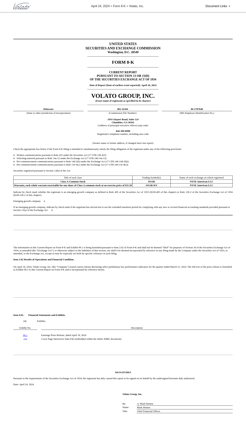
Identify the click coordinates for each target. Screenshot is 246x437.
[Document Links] (218, 6)
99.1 (25, 335)
